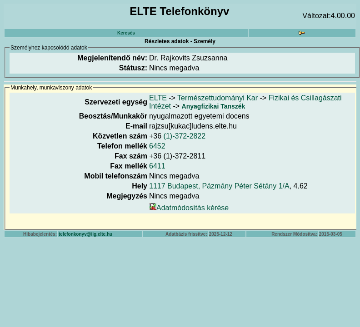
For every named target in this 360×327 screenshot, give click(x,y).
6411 (157, 166)
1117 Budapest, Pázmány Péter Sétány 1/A (219, 186)
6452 (157, 146)
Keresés (126, 32)
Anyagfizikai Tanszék (213, 106)
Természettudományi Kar (217, 98)
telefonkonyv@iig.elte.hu (85, 234)
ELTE (158, 98)
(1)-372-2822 (185, 136)
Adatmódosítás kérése (192, 208)
